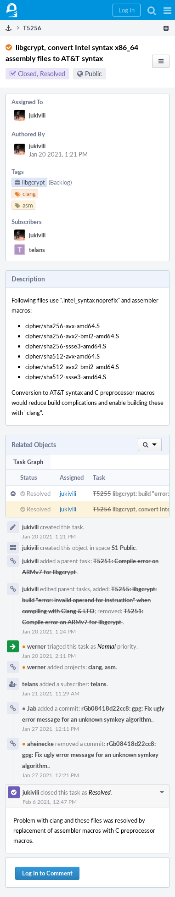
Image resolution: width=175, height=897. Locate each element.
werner (34, 646)
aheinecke (38, 744)
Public (93, 73)
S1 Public (123, 548)
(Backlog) (60, 182)
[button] (167, 10)
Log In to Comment (47, 873)
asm (110, 667)
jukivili (37, 115)
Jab (29, 708)
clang (95, 667)
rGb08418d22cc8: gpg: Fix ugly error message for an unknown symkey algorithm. (90, 755)
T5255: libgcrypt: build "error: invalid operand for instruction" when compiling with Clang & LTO (89, 600)
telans (37, 250)
